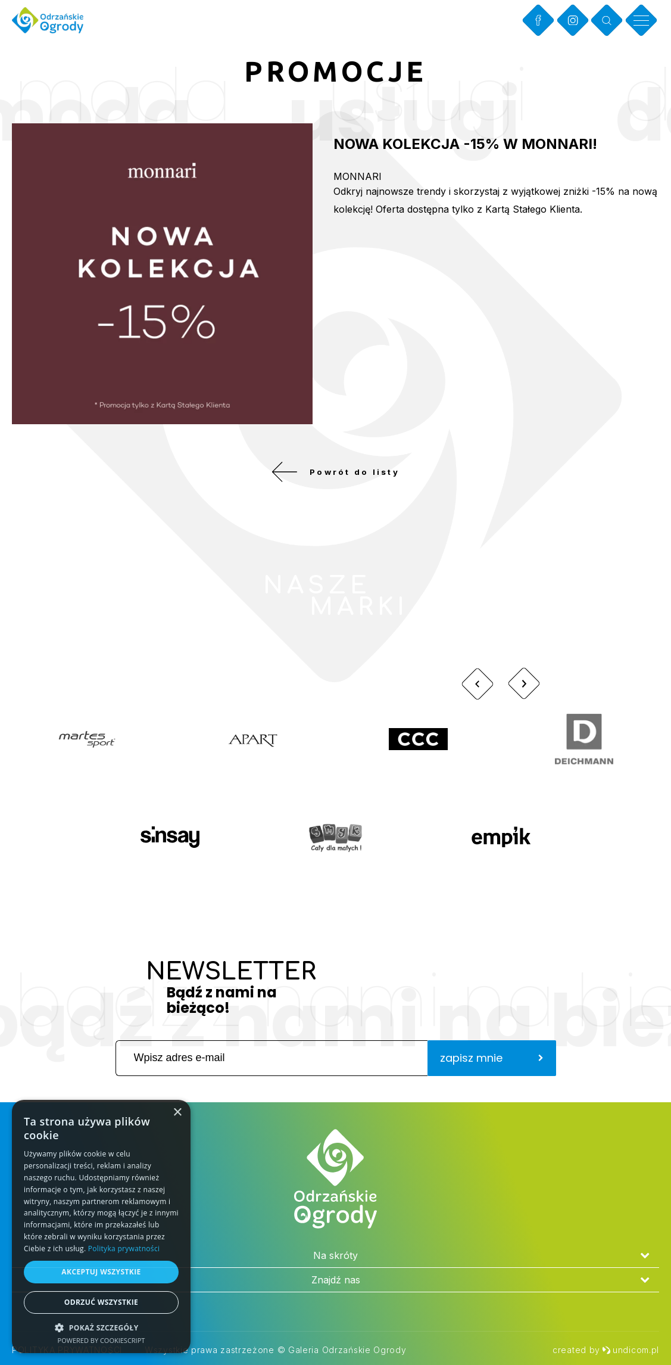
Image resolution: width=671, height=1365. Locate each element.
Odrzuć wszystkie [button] (101, 1302)
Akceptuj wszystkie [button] (101, 1272)
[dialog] (101, 1226)
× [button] (177, 1112)
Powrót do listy (335, 476)
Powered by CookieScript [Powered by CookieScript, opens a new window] (101, 1340)
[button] (101, 1327)
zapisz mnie (492, 1066)
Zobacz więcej (575, 604)
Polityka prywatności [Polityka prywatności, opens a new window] (124, 1248)
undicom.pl (630, 1350)
